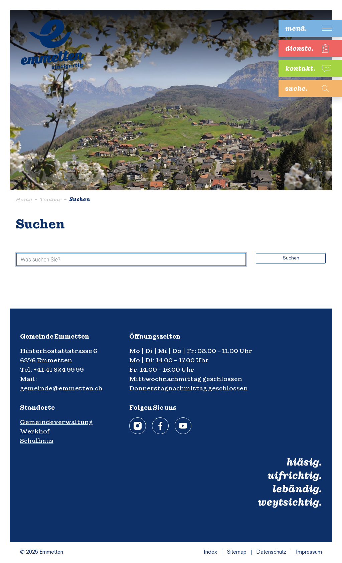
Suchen (291, 258)
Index (210, 552)
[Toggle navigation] (305, 28)
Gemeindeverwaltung (56, 422)
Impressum (309, 552)
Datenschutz (271, 552)
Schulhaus (36, 440)
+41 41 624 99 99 (58, 369)
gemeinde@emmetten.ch (61, 388)
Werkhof (35, 431)
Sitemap (236, 552)
